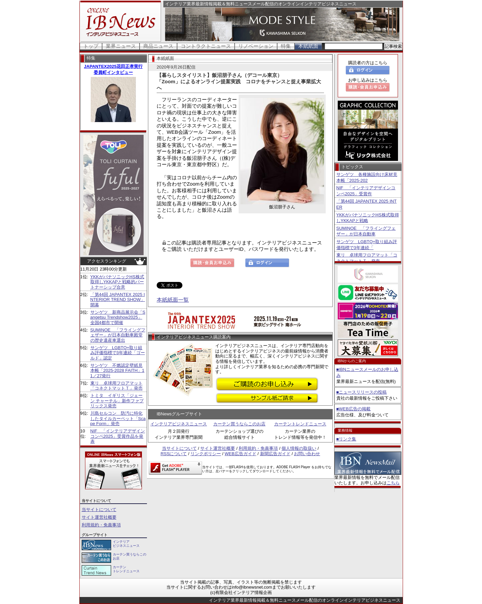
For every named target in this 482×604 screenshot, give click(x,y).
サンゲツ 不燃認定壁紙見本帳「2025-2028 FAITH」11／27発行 (117, 370)
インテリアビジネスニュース (178, 423)
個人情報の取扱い (299, 448)
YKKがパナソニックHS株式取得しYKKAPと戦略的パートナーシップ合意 (117, 282)
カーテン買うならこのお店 (239, 423)
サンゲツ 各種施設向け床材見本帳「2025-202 (366, 177)
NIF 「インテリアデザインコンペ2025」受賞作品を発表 (117, 436)
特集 (286, 46)
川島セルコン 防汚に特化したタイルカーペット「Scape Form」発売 (118, 418)
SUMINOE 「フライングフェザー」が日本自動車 (366, 231)
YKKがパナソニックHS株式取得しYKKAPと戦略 (367, 217)
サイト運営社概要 (99, 517)
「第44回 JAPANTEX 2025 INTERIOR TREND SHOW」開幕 (117, 299)
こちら (393, 482)
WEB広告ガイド (240, 453)
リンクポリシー (205, 453)
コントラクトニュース (206, 46)
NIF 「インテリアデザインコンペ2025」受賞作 (366, 190)
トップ (90, 46)
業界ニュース (121, 46)
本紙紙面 (308, 46)
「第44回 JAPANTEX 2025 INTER (366, 204)
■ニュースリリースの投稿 (361, 392)
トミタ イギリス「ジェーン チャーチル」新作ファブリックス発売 (117, 400)
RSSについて (174, 453)
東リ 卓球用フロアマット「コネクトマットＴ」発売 (116, 386)
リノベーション (255, 46)
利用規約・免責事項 (101, 524)
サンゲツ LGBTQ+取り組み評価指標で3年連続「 (366, 244)
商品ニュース (158, 46)
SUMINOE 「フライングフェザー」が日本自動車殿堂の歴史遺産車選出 (118, 335)
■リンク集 (346, 438)
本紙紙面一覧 (173, 300)
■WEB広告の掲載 (353, 408)
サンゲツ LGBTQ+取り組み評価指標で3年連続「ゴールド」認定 (117, 353)
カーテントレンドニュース (300, 423)
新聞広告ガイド (275, 453)
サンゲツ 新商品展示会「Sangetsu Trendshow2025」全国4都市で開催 (118, 317)
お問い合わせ (307, 453)
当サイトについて (99, 509)
